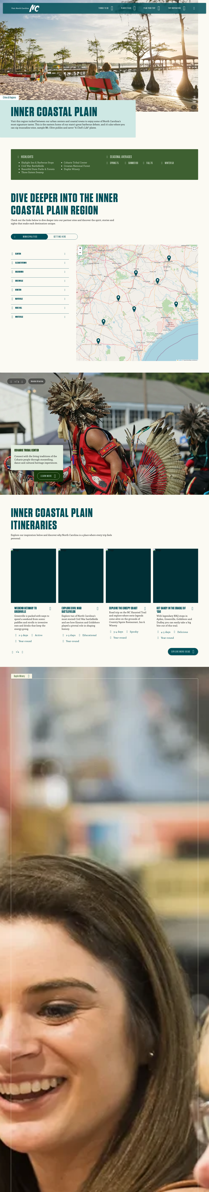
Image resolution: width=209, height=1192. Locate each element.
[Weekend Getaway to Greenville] (33, 597)
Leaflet (179, 360)
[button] (118, 298)
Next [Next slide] (22, 381)
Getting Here (60, 236)
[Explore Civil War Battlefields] (80, 597)
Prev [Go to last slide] (11, 381)
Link (57, 250)
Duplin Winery (19, 676)
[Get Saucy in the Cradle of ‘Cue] (175, 596)
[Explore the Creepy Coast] (128, 596)
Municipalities (30, 236)
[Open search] (196, 8)
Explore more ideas (180, 651)
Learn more (46, 475)
